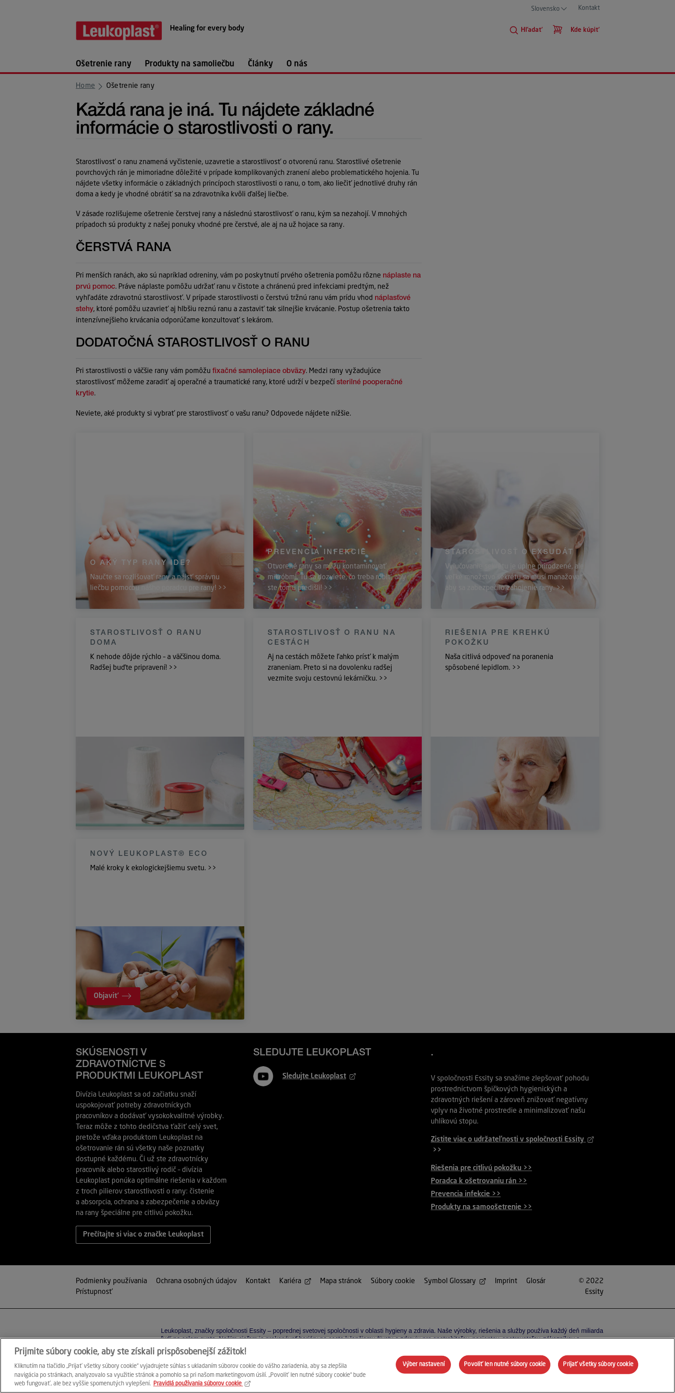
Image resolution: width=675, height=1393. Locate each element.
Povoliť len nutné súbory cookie (504, 1364)
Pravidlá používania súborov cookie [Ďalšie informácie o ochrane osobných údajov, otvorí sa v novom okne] (202, 1384)
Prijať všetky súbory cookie (598, 1364)
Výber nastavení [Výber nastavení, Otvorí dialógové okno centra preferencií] (423, 1364)
